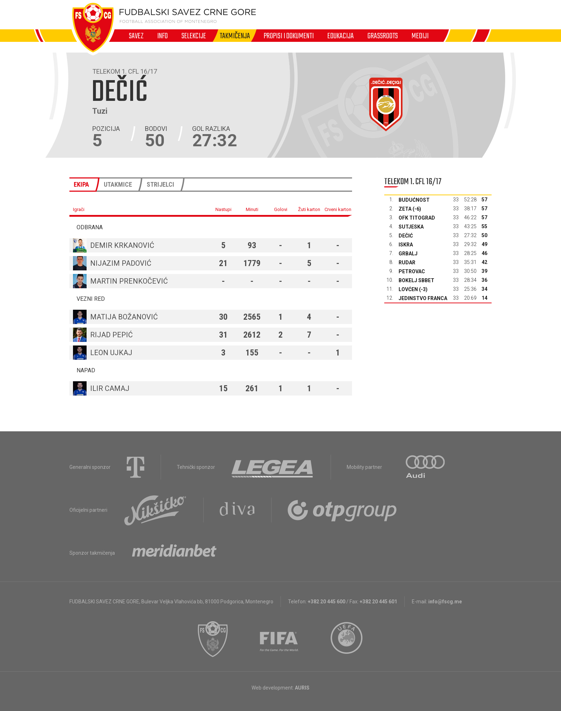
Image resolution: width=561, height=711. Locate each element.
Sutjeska (411, 227)
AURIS (302, 688)
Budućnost (414, 200)
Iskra (406, 244)
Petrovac (412, 271)
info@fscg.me (445, 601)
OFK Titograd (417, 218)
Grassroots (382, 36)
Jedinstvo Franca (423, 298)
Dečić (406, 236)
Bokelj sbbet (416, 280)
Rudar (407, 262)
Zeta (405, 209)
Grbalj (408, 253)
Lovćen (408, 289)
